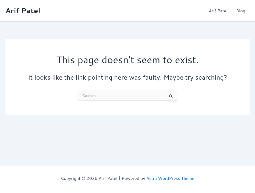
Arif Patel (22, 10)
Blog (240, 11)
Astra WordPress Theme (170, 178)
